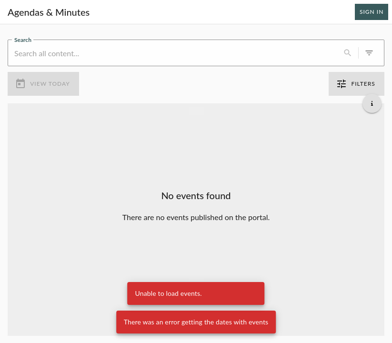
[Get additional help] (372, 102)
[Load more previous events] (196, 110)
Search (22, 39)
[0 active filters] (369, 52)
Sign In (371, 12)
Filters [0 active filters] (356, 84)
